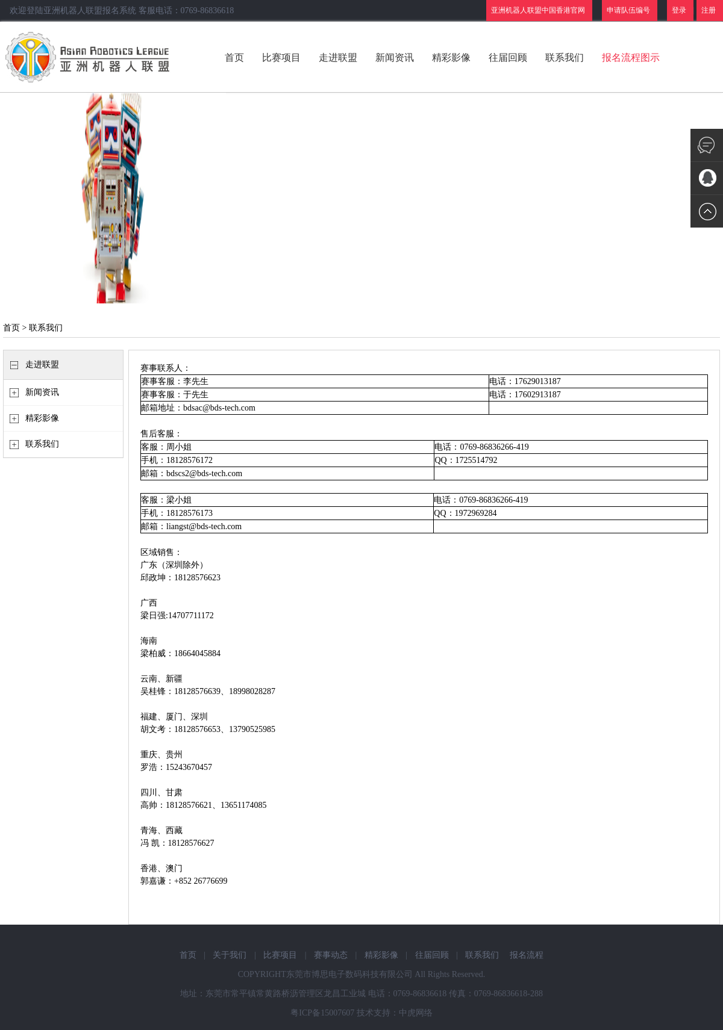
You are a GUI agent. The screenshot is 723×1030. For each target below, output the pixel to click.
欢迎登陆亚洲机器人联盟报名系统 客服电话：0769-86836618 (122, 10)
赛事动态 (331, 955)
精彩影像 (451, 57)
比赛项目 (281, 57)
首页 (234, 57)
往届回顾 (508, 57)
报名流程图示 (631, 57)
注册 (708, 10)
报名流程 (526, 955)
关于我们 (229, 955)
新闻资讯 (394, 57)
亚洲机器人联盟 (89, 57)
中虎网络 (416, 1012)
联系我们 (564, 57)
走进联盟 (338, 57)
